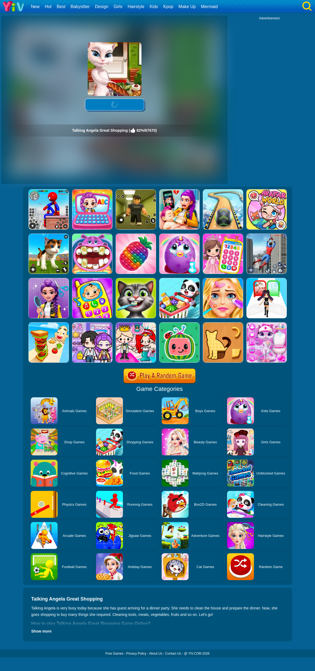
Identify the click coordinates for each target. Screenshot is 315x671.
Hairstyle (136, 6)
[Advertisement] (269, 54)
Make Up (187, 6)
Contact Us (173, 653)
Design (101, 6)
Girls (118, 6)
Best (61, 6)
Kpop (168, 6)
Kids (154, 6)
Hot (48, 6)
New (35, 6)
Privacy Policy (136, 653)
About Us (155, 653)
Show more (41, 631)
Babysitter (80, 6)
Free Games (114, 653)
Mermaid (209, 6)
